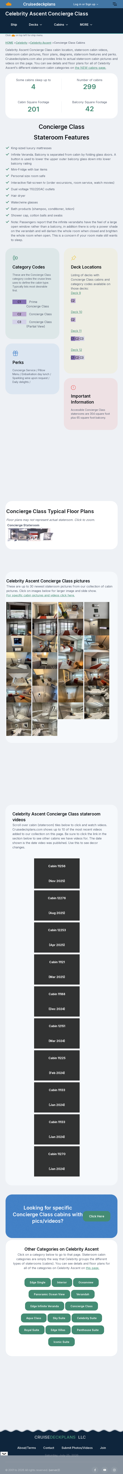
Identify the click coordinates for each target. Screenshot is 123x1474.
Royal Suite (31, 1330)
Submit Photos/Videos (77, 1448)
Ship (14, 24)
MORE (84, 24)
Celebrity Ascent (40, 42)
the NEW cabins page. (90, 68)
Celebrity (21, 42)
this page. (92, 1268)
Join (103, 1448)
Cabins (59, 24)
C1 (19, 302)
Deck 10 (76, 312)
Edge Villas (58, 1330)
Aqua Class (33, 1318)
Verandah (82, 1294)
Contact (48, 1448)
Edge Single (37, 1282)
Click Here (96, 1216)
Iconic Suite (61, 1341)
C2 (19, 314)
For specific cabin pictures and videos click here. (40, 595)
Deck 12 (76, 350)
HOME (9, 42)
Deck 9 (76, 293)
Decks (33, 24)
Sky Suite (59, 1318)
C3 (19, 322)
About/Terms (26, 1448)
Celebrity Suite (87, 1318)
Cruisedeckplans (38, 4)
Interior (62, 1282)
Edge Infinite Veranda (44, 1306)
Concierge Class (81, 1306)
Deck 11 (76, 331)
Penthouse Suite (88, 1330)
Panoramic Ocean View (49, 1294)
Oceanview (85, 1282)
